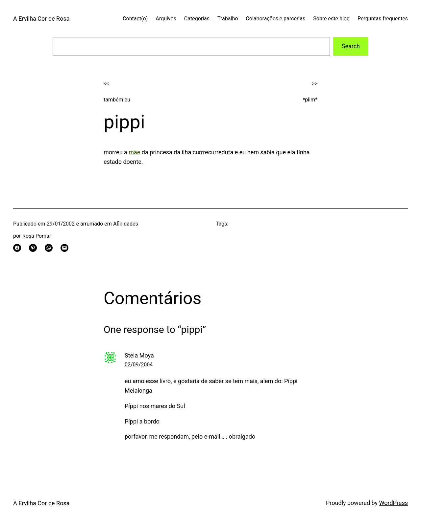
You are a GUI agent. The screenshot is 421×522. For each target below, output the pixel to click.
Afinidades (125, 224)
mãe (134, 152)
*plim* (310, 100)
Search (351, 46)
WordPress (393, 502)
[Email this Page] (64, 248)
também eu (117, 100)
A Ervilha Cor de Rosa (41, 18)
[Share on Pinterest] (33, 248)
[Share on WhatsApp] (49, 248)
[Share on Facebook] (17, 248)
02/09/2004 (139, 364)
